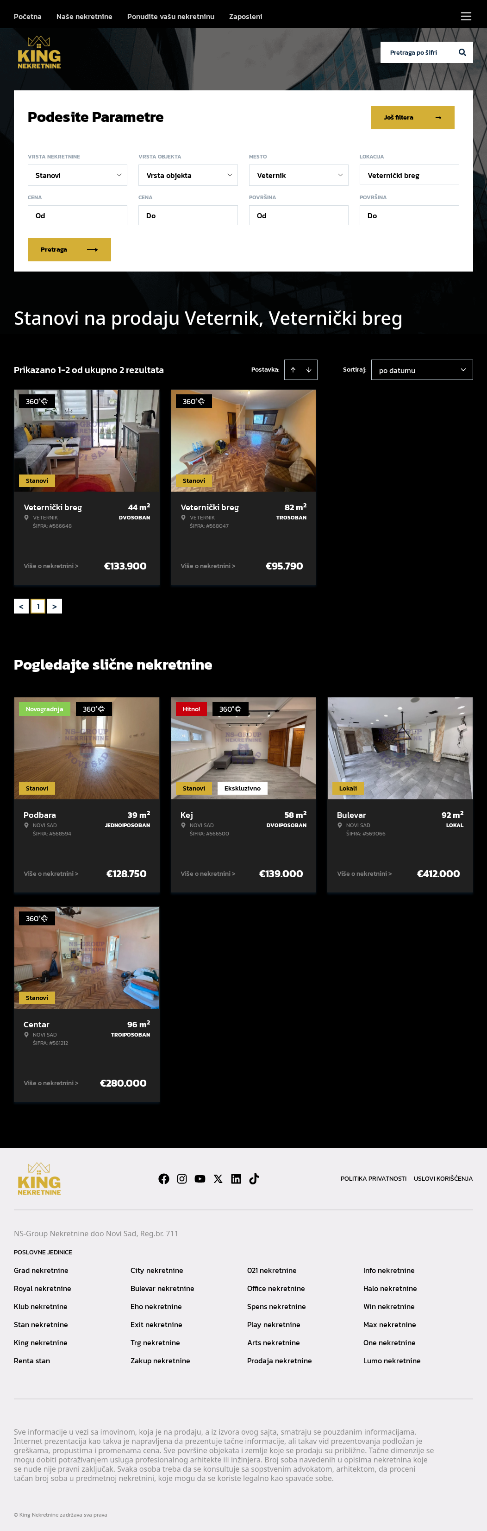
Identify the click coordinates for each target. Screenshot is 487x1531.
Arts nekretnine (273, 1340)
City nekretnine (157, 1268)
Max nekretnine (389, 1322)
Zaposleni (245, 16)
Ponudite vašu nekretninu (170, 16)
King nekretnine (41, 1340)
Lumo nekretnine (392, 1358)
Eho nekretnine (156, 1304)
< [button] (21, 604)
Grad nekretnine (41, 1268)
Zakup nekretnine (160, 1358)
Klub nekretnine (41, 1304)
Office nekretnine (276, 1286)
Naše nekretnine (84, 16)
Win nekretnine (389, 1304)
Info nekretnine (389, 1268)
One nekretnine (389, 1340)
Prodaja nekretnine (279, 1358)
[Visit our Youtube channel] (200, 1177)
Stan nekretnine (41, 1322)
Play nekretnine (273, 1322)
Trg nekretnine (155, 1340)
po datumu (397, 368)
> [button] (54, 604)
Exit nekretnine (156, 1322)
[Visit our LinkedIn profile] (236, 1177)
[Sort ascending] (293, 368)
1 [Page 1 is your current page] (38, 604)
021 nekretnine (272, 1268)
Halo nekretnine (390, 1286)
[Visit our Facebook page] (163, 1177)
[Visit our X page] (218, 1177)
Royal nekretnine (42, 1286)
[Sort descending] (309, 368)
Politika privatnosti (373, 1177)
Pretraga (69, 248)
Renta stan (32, 1358)
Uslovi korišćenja (443, 1177)
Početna (28, 16)
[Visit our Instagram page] (181, 1177)
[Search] (462, 52)
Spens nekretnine (276, 1304)
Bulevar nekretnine (162, 1286)
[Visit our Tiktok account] (254, 1177)
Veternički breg (393, 173)
